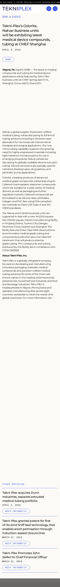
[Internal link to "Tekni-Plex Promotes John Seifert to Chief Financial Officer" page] (30, 557)
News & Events (11, 13)
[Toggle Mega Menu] (55, 8)
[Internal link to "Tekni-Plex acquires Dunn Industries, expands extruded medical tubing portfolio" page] (30, 499)
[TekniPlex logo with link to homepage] (17, 8)
